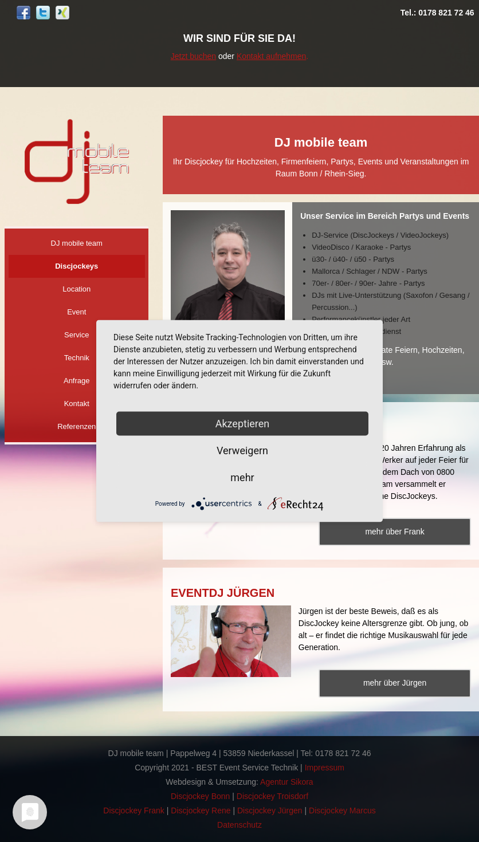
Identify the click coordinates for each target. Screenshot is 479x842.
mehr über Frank (394, 531)
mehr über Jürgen (395, 682)
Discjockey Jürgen (270, 810)
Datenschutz (239, 824)
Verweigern (242, 450)
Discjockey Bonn (200, 796)
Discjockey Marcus (342, 810)
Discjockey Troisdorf (272, 796)
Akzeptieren (242, 424)
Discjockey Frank (133, 810)
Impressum (324, 767)
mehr (242, 477)
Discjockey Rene (200, 810)
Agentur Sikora (286, 781)
